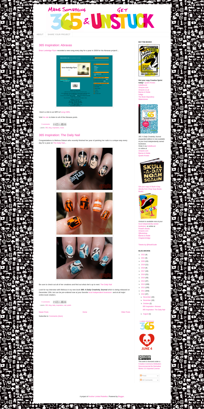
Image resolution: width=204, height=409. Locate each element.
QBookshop (142, 233)
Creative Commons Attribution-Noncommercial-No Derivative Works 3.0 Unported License (149, 366)
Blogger (121, 396)
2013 (143, 284)
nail (65, 305)
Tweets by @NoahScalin (147, 245)
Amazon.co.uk (143, 90)
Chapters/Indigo (144, 238)
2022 (143, 255)
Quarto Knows (150, 83)
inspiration (55, 128)
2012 (143, 287)
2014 (143, 281)
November (147, 300)
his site (46, 117)
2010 (143, 294)
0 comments (46, 124)
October (146, 304)
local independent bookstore (100, 292)
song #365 (65, 112)
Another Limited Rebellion (98, 396)
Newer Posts (43, 312)
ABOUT (40, 34)
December (147, 297)
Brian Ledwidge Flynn (48, 50)
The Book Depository (146, 97)
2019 (143, 265)
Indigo (140, 95)
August (146, 314)
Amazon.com (143, 87)
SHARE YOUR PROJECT (59, 34)
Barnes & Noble (144, 92)
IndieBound (142, 85)
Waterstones (143, 99)
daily (53, 305)
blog (50, 128)
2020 (143, 261)
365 (46, 128)
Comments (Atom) (56, 316)
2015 (143, 278)
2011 (143, 291)
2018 (143, 268)
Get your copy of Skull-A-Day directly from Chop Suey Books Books (150, 189)
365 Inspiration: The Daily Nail (59, 135)
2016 (143, 274)
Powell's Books (144, 229)
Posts (143, 376)
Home (85, 312)
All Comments (146, 380)
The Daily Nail (59, 143)
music (62, 128)
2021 (143, 258)
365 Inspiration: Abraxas (55, 45)
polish (69, 305)
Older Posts (125, 312)
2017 (143, 271)
